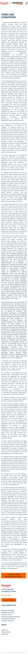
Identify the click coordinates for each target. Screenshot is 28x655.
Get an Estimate (9, 600)
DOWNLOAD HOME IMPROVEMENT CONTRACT (13, 575)
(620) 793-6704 (6, 595)
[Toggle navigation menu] (26, 3)
